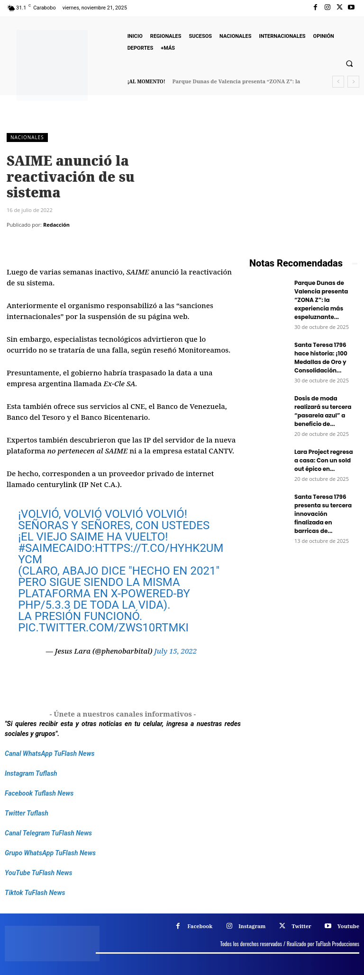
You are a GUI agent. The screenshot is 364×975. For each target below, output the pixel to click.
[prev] (338, 82)
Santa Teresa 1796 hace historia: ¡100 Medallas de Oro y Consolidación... (320, 357)
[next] (353, 82)
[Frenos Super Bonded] (303, 630)
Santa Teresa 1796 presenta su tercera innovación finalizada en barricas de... (323, 514)
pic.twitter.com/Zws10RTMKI (103, 627)
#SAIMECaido (55, 548)
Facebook (199, 926)
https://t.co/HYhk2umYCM (120, 553)
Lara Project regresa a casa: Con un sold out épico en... (323, 460)
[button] (349, 64)
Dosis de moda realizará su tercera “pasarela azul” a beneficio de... (322, 411)
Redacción (56, 224)
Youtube (348, 926)
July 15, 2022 (175, 651)
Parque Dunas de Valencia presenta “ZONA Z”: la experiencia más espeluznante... (321, 300)
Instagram (251, 926)
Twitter (301, 926)
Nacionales (27, 137)
